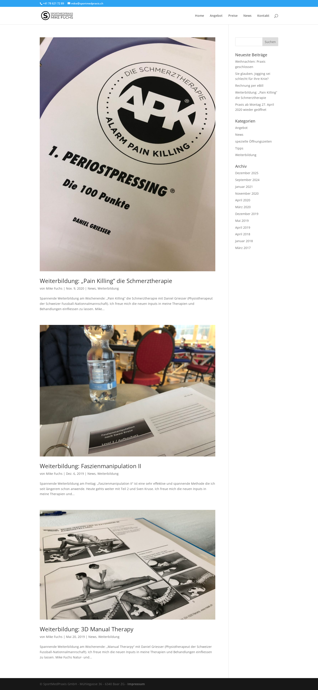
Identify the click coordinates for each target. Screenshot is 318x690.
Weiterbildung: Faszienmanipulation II (90, 466)
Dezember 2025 (246, 173)
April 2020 (242, 200)
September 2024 (247, 180)
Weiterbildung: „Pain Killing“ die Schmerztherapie (106, 281)
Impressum (136, 684)
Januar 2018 (244, 241)
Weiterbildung (108, 288)
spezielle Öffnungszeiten (253, 141)
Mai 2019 (242, 221)
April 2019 (242, 227)
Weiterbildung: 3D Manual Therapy (86, 629)
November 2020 (247, 193)
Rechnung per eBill (249, 85)
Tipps (239, 148)
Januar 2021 (244, 187)
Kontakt (263, 16)
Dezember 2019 (246, 214)
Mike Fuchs (54, 288)
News (247, 16)
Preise (233, 16)
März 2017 (243, 248)
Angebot (216, 16)
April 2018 (242, 234)
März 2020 (243, 207)
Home (199, 16)
